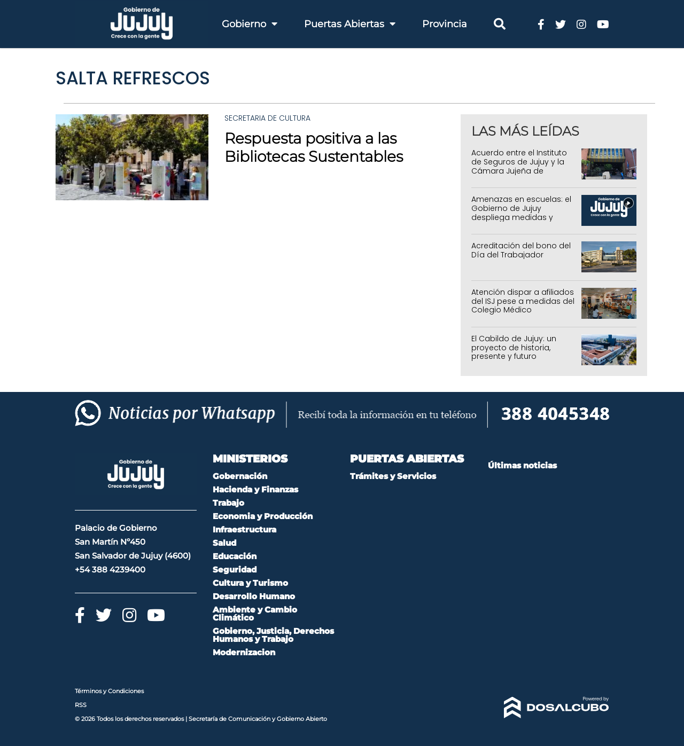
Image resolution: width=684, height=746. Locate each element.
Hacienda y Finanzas (255, 489)
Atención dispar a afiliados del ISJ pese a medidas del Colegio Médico (522, 301)
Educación (234, 556)
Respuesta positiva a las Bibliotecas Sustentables (313, 147)
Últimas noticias (522, 465)
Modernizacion (244, 652)
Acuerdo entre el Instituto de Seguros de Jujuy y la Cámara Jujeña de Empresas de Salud (519, 166)
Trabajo (228, 503)
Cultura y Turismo (250, 583)
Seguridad (234, 569)
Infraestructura (244, 529)
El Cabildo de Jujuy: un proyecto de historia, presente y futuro (513, 347)
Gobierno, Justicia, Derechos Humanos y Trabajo (273, 635)
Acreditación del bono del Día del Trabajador (521, 250)
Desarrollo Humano (254, 596)
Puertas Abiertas (349, 24)
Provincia (444, 24)
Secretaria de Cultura (267, 118)
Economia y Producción (263, 516)
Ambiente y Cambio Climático (255, 613)
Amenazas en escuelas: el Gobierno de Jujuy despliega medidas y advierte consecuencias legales (521, 217)
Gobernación (240, 476)
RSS (81, 705)
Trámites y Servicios (393, 476)
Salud (224, 543)
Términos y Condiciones (109, 691)
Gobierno (249, 24)
